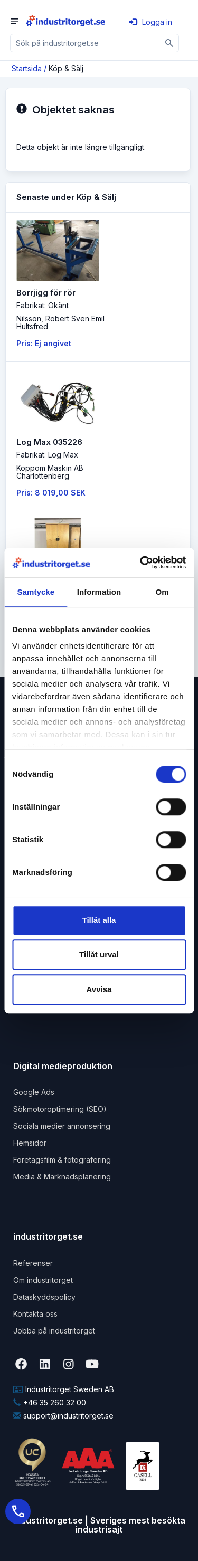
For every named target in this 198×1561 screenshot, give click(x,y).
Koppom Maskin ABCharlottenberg (49, 471)
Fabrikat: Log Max (47, 454)
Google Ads (33, 1092)
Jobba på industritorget (54, 1330)
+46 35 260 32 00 (49, 1402)
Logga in (150, 21)
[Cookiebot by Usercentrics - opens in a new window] (141, 562)
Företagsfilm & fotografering (62, 1159)
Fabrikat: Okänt (42, 305)
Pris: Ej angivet (43, 343)
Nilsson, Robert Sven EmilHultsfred (60, 322)
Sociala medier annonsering (61, 1125)
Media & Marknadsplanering (62, 1176)
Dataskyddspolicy (44, 1296)
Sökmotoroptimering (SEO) (60, 1109)
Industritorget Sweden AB (63, 1389)
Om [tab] (162, 591)
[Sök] (170, 43)
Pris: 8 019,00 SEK (51, 492)
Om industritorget (43, 1280)
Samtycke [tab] (35, 591)
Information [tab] (99, 591)
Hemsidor (29, 1142)
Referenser (33, 1263)
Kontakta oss (35, 1313)
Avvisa (99, 989)
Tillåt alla (99, 920)
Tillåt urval (99, 954)
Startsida (27, 68)
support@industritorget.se (63, 1415)
